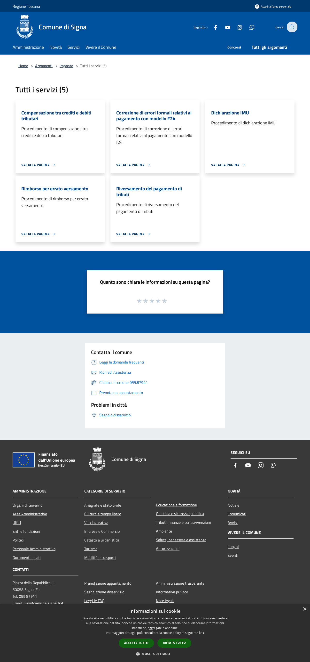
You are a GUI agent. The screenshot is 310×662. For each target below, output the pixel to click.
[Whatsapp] (248, 27)
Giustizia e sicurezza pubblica (180, 514)
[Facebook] (212, 27)
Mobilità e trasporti (100, 557)
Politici (18, 540)
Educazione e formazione (176, 505)
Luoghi (233, 546)
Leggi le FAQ (94, 601)
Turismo (90, 549)
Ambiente (164, 531)
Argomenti (44, 66)
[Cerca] (291, 27)
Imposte (66, 66)
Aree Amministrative (30, 514)
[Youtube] (224, 27)
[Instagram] (236, 27)
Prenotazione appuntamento (107, 583)
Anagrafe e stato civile (102, 505)
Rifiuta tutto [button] (174, 643)
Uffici (17, 522)
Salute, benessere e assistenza (181, 540)
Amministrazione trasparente (180, 583)
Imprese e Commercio (102, 531)
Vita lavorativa (96, 522)
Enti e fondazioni (26, 531)
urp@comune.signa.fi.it (43, 603)
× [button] (304, 609)
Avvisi (233, 522)
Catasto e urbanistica (101, 540)
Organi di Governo (27, 505)
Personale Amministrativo (34, 549)
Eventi (233, 555)
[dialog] (155, 633)
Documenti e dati (27, 557)
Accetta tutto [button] (136, 643)
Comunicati (237, 514)
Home (23, 66)
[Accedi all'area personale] (272, 6)
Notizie (233, 505)
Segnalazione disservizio (104, 592)
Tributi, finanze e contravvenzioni (183, 522)
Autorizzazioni (167, 548)
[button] (155, 653)
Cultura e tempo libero (102, 514)
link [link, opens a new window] (201, 633)
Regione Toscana (26, 6)
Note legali (165, 601)
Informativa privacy (172, 592)
